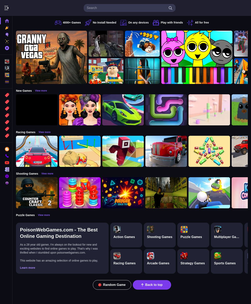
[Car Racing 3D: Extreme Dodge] (123, 109)
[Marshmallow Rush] (209, 109)
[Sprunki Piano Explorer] (196, 57)
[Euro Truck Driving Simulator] (166, 151)
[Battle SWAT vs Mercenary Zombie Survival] (106, 44)
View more (41, 90)
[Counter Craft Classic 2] (37, 192)
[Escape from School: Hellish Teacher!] (106, 71)
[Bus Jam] (209, 151)
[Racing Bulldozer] (80, 151)
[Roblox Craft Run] (123, 151)
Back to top (152, 284)
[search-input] (126, 8)
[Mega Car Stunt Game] (37, 151)
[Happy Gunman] (209, 192)
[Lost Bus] (166, 192)
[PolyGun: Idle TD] (123, 192)
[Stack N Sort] (80, 192)
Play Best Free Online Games (26, 8)
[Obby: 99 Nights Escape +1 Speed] (37, 109)
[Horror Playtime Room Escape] (142, 71)
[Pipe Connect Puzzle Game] (166, 109)
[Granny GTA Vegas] (51, 57)
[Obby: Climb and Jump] (142, 44)
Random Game (112, 284)
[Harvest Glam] (80, 109)
